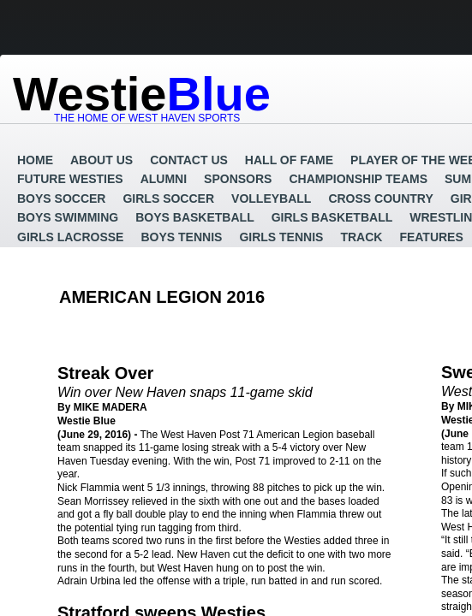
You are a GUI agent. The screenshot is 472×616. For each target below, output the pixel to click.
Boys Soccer (61, 198)
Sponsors (238, 179)
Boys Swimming (67, 217)
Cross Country (380, 198)
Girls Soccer (168, 198)
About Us (101, 160)
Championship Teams (358, 179)
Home (35, 160)
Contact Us (189, 160)
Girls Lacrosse (70, 237)
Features (431, 237)
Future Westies (70, 179)
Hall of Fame (289, 160)
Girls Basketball (332, 217)
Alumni (163, 179)
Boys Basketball (194, 217)
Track (361, 237)
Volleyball (271, 198)
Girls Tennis (281, 237)
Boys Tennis (181, 237)
